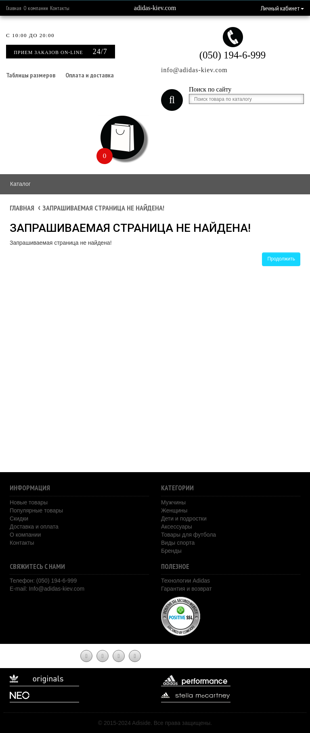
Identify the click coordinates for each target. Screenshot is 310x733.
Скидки (19, 518)
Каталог (20, 184)
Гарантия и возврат (186, 588)
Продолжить (281, 259)
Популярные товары (36, 510)
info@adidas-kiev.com (194, 70)
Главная (13, 8)
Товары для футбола (188, 534)
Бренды (171, 551)
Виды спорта (178, 542)
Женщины (174, 510)
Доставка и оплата (34, 526)
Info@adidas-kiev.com (56, 588)
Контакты (59, 8)
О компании (35, 8)
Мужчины (173, 502)
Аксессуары (176, 526)
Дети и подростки (184, 518)
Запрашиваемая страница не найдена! (103, 207)
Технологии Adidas (185, 580)
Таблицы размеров (30, 75)
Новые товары (29, 502)
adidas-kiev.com (155, 7)
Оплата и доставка (89, 75)
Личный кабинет (282, 8)
